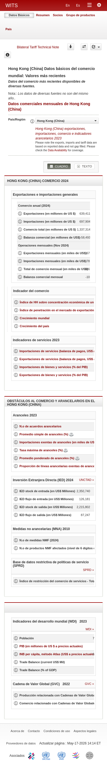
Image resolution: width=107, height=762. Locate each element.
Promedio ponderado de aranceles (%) (46, 458)
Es (78, 5)
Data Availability (58, 150)
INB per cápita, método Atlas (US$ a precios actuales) (57, 654)
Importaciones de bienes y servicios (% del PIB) (53, 367)
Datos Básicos (19, 15)
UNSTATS (61, 755)
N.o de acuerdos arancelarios (40, 426)
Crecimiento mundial (35, 318)
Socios (58, 15)
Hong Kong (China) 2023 (63, 133)
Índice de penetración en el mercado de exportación (57, 310)
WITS (11, 5)
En (68, 5)
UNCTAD (47, 755)
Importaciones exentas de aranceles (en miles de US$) (58, 442)
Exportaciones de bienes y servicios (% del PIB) (53, 375)
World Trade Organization (76, 755)
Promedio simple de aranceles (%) (43, 434)
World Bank (90, 755)
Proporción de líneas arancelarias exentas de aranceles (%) (61, 466)
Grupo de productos (80, 15)
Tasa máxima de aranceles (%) (41, 450)
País (8, 29)
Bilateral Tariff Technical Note (38, 47)
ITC (32, 755)
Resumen (43, 15)
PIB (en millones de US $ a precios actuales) (51, 646)
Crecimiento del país (34, 326)
